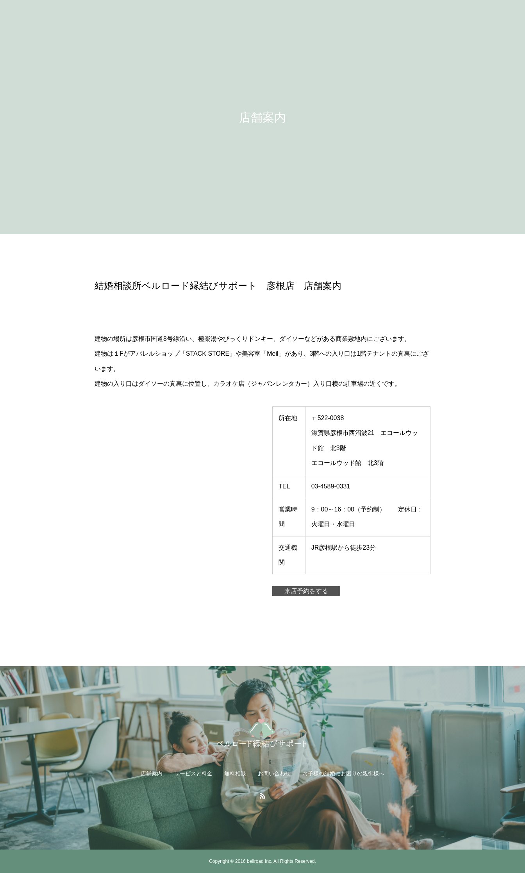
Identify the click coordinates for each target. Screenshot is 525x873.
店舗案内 (151, 773)
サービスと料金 (193, 773)
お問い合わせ (274, 773)
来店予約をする (306, 591)
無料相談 (235, 773)
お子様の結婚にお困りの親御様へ (343, 773)
